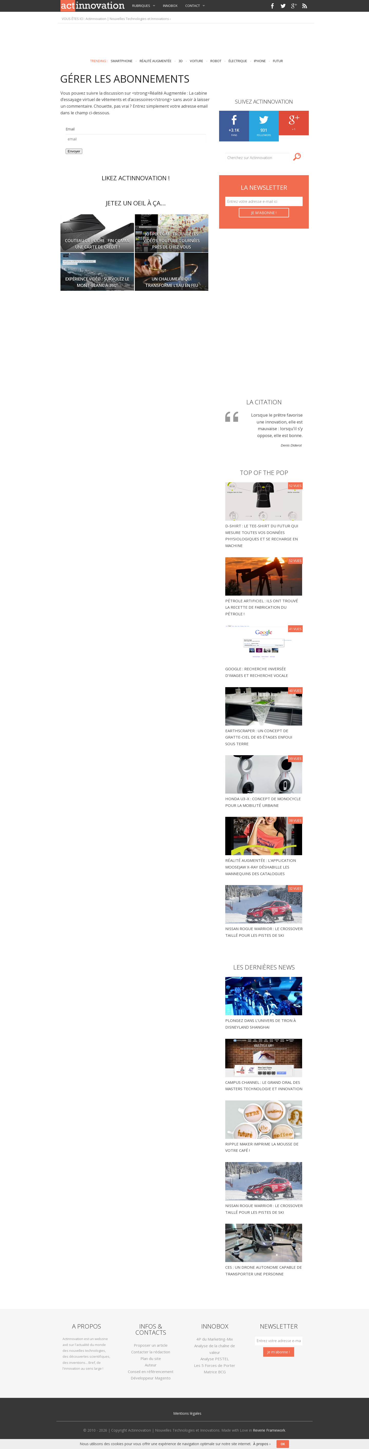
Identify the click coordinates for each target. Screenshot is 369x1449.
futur (278, 61)
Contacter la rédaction (150, 1351)
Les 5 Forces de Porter (214, 1365)
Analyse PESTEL (214, 1358)
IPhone (260, 61)
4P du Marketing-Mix (214, 1339)
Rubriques (141, 5)
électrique (238, 61)
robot (215, 61)
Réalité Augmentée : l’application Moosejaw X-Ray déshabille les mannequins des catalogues (260, 867)
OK (283, 1444)
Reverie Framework (269, 1430)
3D (181, 61)
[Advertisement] (184, 38)
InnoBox (170, 5)
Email (70, 129)
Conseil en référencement (150, 1371)
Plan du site (150, 1358)
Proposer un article (151, 1345)
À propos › (261, 1443)
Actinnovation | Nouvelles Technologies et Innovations (127, 18)
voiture (196, 61)
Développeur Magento (151, 1377)
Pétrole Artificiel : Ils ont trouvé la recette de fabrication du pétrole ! (261, 607)
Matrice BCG (215, 1371)
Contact (192, 5)
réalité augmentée (155, 61)
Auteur (151, 1364)
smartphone (121, 61)
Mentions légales (187, 1413)
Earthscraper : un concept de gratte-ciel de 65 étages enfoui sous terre (258, 737)
